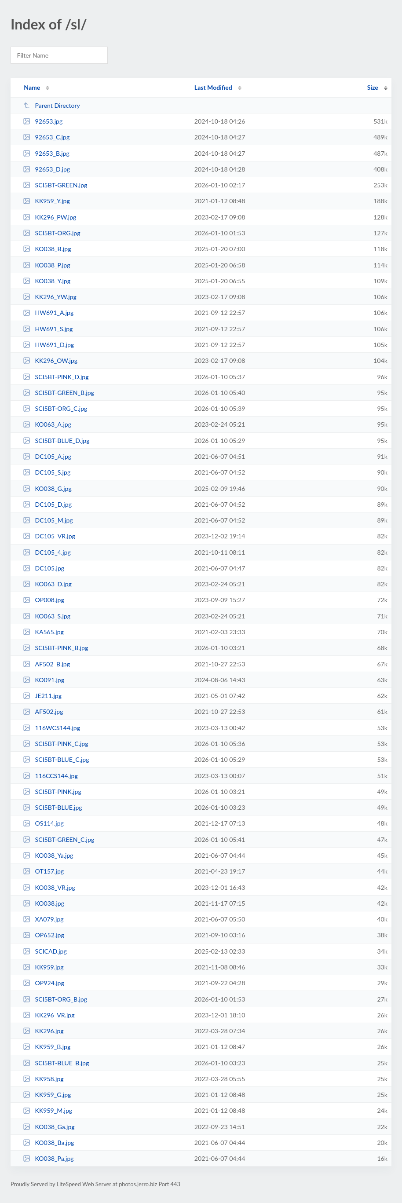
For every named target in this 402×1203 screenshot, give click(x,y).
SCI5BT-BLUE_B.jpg (56, 1063)
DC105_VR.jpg (49, 536)
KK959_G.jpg (47, 1094)
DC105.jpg (43, 568)
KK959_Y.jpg (46, 201)
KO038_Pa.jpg (48, 1158)
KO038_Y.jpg (46, 281)
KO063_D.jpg (47, 584)
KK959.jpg (43, 967)
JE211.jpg (42, 695)
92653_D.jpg (46, 169)
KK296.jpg (43, 1031)
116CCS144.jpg (50, 775)
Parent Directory (51, 105)
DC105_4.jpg (47, 552)
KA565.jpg (43, 632)
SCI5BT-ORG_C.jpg (55, 408)
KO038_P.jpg (46, 265)
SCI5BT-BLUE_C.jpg (56, 759)
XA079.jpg (43, 919)
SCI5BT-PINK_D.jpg (55, 376)
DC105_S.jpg (46, 472)
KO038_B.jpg (47, 248)
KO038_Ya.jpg (48, 855)
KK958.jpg (43, 1078)
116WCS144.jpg (51, 727)
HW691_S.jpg (48, 329)
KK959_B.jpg (46, 1046)
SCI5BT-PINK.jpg (52, 791)
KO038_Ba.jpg (48, 1142)
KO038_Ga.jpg (49, 1126)
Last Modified (213, 87)
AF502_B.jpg (46, 664)
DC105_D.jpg (47, 504)
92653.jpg (42, 121)
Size (372, 87)
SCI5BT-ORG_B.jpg (55, 999)
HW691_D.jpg (48, 344)
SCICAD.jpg (45, 951)
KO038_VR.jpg (49, 887)
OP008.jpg (43, 599)
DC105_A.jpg (47, 456)
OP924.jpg (43, 983)
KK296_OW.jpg (50, 360)
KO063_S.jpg (46, 616)
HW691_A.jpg (48, 312)
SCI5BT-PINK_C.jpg (55, 743)
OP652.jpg (43, 935)
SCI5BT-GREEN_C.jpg (58, 839)
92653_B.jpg (46, 153)
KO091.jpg (43, 680)
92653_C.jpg (46, 137)
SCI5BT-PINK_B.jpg (55, 647)
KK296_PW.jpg (49, 217)
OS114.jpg (43, 823)
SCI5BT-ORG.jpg (51, 233)
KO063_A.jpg (47, 424)
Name (32, 87)
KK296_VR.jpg (48, 1015)
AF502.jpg (43, 711)
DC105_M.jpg (48, 520)
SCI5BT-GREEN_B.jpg (58, 392)
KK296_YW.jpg (50, 296)
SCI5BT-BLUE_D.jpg (56, 440)
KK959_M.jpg (47, 1110)
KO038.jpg (43, 903)
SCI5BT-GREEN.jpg (55, 185)
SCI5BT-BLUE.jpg (52, 807)
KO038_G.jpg (47, 488)
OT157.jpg (43, 871)
